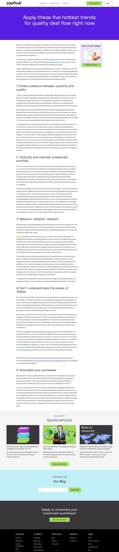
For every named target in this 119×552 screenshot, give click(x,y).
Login (107, 3)
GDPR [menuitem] (89, 538)
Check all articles (59, 464)
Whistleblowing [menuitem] (93, 547)
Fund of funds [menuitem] (38, 547)
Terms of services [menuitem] (93, 541)
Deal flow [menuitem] (18, 538)
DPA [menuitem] (89, 550)
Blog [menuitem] (53, 538)
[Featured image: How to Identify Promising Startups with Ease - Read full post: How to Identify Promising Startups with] (59, 434)
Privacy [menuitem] (90, 544)
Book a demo (94, 3)
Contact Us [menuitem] (73, 541)
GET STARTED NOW (60, 520)
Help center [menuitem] (55, 544)
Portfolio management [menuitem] (20, 545)
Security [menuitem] (54, 541)
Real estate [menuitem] (37, 541)
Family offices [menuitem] (38, 544)
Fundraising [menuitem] (19, 541)
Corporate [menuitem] (37, 538)
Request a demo (91, 65)
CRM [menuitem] (17, 549)
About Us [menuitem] (73, 538)
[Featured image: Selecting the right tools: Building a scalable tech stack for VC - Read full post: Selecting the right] (23, 434)
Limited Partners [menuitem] (39, 550)
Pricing (65, 3)
